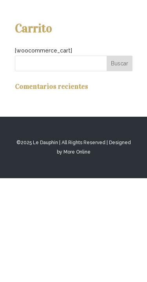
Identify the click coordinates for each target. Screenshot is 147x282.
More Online (77, 152)
